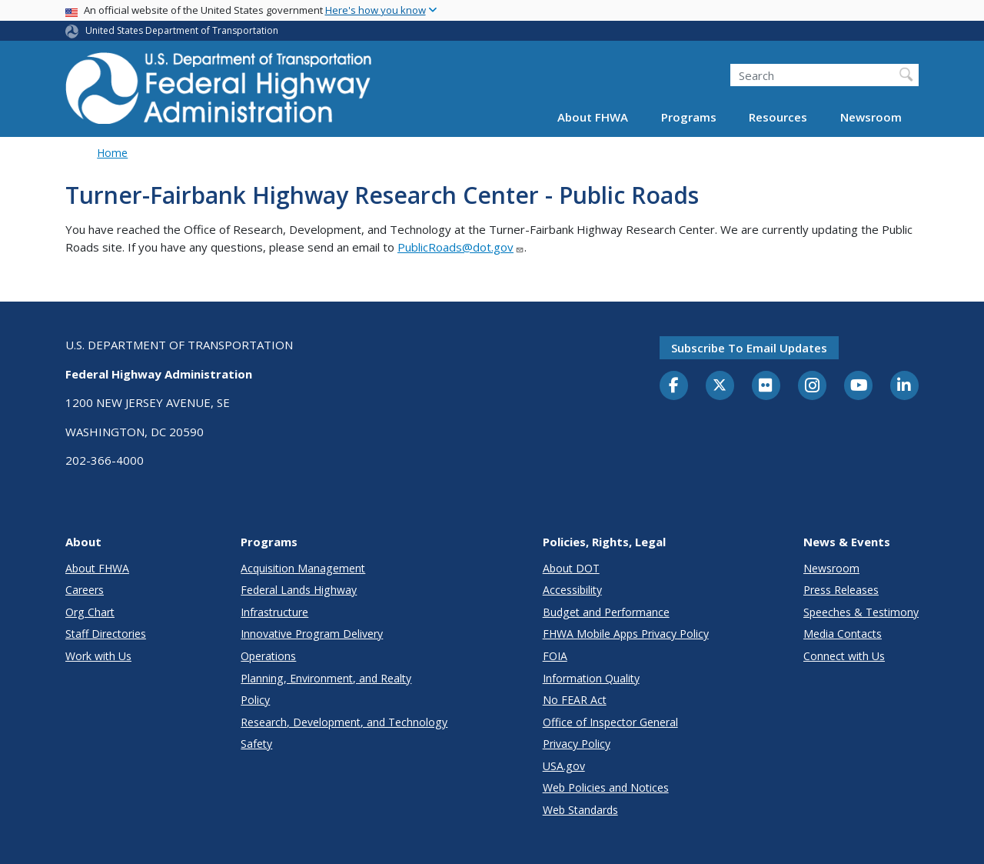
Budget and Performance (606, 612)
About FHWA (592, 117)
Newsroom (871, 117)
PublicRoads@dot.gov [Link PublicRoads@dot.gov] (460, 247)
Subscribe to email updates (749, 347)
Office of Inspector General (610, 722)
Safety (256, 743)
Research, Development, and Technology (344, 722)
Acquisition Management (303, 568)
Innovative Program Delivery (312, 633)
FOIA (555, 656)
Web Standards (580, 809)
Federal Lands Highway (299, 589)
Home (112, 152)
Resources (778, 117)
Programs (688, 117)
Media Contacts (842, 633)
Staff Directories (105, 633)
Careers (84, 589)
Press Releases (841, 589)
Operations (268, 656)
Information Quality (591, 678)
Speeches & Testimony (861, 612)
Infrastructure (274, 612)
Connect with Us (844, 656)
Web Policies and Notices (606, 787)
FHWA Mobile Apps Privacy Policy (626, 633)
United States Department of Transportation (181, 30)
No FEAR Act (575, 699)
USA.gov (564, 766)
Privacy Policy (576, 743)
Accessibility (572, 589)
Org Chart (90, 612)
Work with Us (98, 656)
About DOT (571, 568)
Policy (255, 699)
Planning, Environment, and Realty (326, 678)
